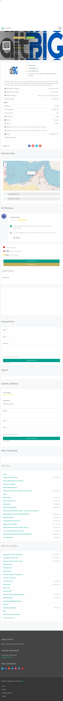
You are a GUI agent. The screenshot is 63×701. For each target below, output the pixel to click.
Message (5, 343)
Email (5, 336)
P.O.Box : (31, 106)
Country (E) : (31, 113)
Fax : (6, 102)
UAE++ (23, 681)
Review (5, 411)
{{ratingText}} (6, 400)
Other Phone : (31, 109)
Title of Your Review (8, 404)
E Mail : (31, 134)
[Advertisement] (31, 14)
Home (3, 686)
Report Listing (32, 264)
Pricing (4, 689)
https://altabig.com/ (33, 71)
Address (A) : (25, 130)
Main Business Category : (31, 88)
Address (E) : (25, 127)
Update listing (32, 261)
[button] (35, 172)
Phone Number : (31, 99)
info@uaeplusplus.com (7, 657)
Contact (4, 696)
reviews (15, 255)
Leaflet (52, 190)
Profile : (31, 83)
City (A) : (31, 123)
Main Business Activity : (31, 92)
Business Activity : (31, 95)
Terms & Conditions (7, 693)
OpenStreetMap (57, 190)
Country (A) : (31, 116)
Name (5, 330)
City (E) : (31, 120)
